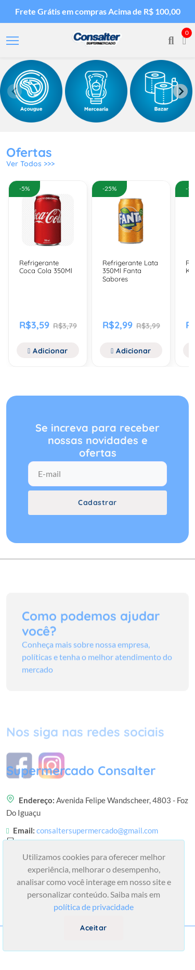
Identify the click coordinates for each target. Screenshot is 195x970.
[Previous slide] (14, 91)
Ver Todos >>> (30, 163)
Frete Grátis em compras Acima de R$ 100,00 (97, 11)
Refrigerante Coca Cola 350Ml (45, 267)
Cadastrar (97, 502)
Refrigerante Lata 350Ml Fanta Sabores (130, 271)
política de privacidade (94, 907)
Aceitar (93, 927)
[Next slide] (180, 91)
